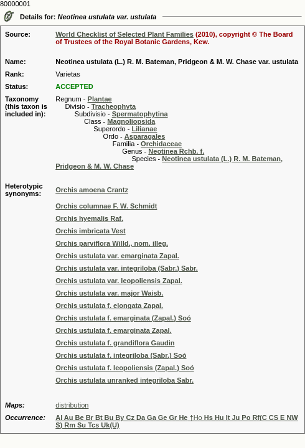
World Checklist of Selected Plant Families (124, 34)
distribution (71, 405)
